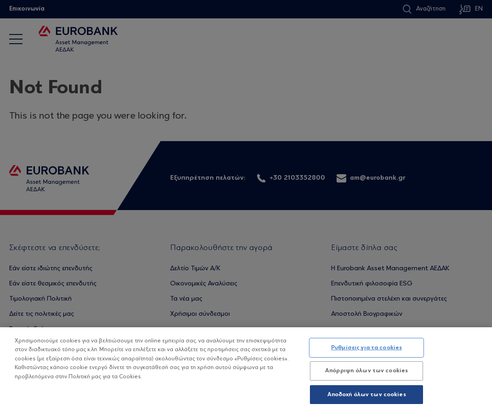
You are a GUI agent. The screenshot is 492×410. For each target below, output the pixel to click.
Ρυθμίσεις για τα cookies (366, 350)
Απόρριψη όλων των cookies (366, 374)
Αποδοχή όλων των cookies (366, 398)
